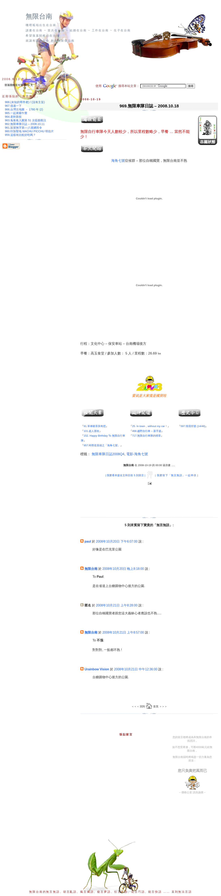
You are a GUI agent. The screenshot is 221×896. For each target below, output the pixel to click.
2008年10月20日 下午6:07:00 (116, 541)
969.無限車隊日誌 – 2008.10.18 (149, 106)
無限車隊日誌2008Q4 (108, 454)
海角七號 (118, 161)
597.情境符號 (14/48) (192, 426)
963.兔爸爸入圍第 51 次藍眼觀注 (25, 120)
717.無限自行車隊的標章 (146, 435)
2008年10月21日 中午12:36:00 (135, 669)
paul (88, 541)
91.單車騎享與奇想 (95, 426)
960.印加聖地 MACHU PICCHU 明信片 (29, 131)
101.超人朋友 (91, 431)
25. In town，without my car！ (149, 426)
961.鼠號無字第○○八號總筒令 (23, 127)
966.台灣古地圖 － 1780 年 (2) (24, 109)
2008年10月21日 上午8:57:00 (123, 632)
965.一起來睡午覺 (16, 113)
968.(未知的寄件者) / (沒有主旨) (25, 102)
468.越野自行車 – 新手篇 (146, 431)
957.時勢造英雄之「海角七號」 (102, 445)
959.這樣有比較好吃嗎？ (20, 134)
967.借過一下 (13, 105)
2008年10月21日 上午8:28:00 (116, 605)
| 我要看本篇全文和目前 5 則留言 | (125, 475)
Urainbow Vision (97, 669)
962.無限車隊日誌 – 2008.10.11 (25, 124)
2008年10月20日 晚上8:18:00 (123, 568)
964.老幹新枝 (13, 116)
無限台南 (39, 16)
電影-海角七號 (137, 454)
